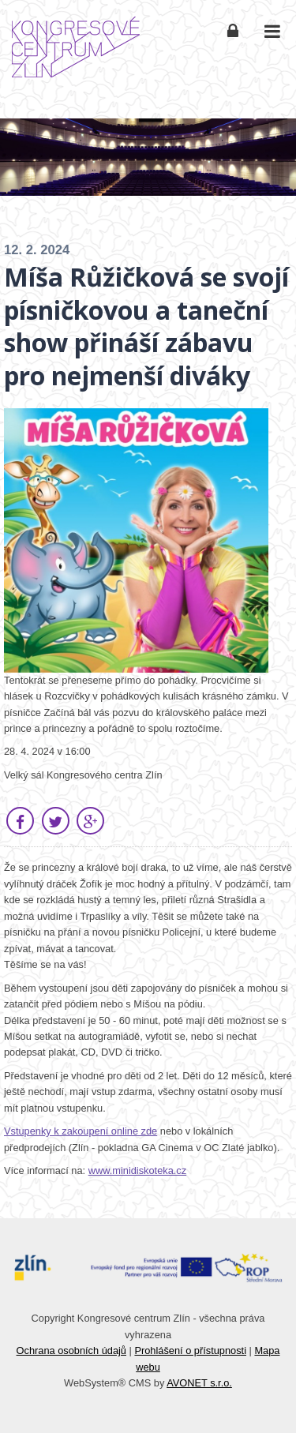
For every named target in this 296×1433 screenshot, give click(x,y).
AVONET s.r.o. (199, 1383)
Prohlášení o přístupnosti (190, 1350)
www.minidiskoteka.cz (137, 1170)
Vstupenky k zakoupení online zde (80, 1131)
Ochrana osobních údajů (71, 1350)
